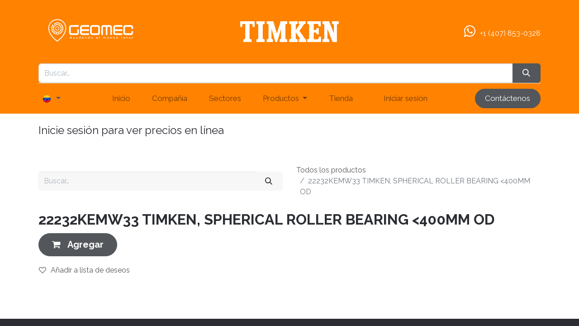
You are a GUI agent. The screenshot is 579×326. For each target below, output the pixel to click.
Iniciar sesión (405, 98)
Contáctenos (507, 98)
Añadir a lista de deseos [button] (84, 270)
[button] (77, 244)
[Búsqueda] (527, 73)
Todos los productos (331, 170)
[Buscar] (269, 181)
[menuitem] (121, 98)
